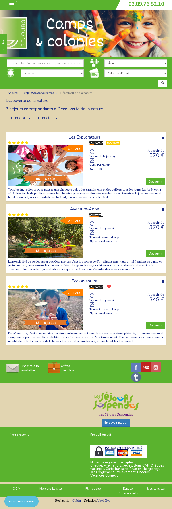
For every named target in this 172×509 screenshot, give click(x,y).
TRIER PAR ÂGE (43, 118)
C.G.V (16, 489)
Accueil (13, 93)
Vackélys (103, 500)
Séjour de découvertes (39, 93)
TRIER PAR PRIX (16, 118)
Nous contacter (156, 489)
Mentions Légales (51, 489)
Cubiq (76, 500)
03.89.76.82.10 (146, 4)
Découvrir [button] (155, 181)
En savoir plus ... (115, 423)
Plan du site (93, 489)
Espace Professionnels (128, 491)
